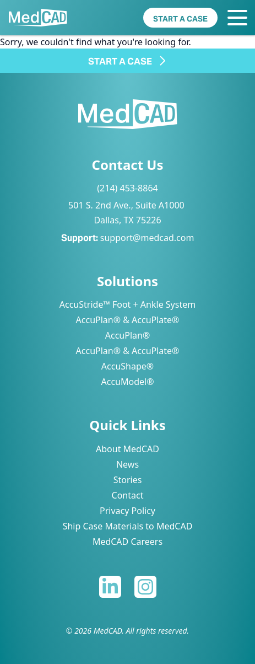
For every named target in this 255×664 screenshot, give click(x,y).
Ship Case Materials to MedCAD (128, 526)
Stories (127, 480)
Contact (128, 495)
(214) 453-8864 (127, 188)
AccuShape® (127, 366)
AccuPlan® (127, 335)
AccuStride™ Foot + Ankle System (127, 304)
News (127, 464)
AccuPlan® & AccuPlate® (128, 320)
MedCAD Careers (127, 542)
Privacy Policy (127, 511)
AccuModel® (127, 382)
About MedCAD (127, 449)
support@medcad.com (147, 238)
